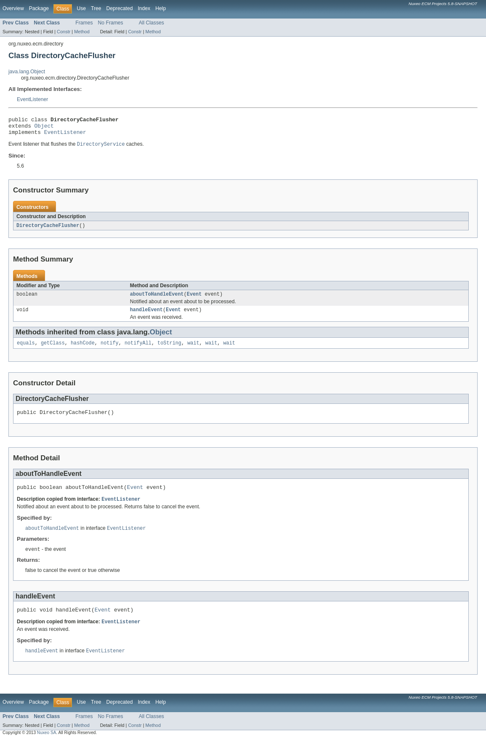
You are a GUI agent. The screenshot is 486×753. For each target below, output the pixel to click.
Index (144, 8)
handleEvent (146, 315)
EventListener (32, 99)
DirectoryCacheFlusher (47, 230)
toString (169, 350)
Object (44, 128)
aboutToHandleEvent (157, 299)
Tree (96, 8)
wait (193, 350)
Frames (84, 23)
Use (81, 8)
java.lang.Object (26, 72)
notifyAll (138, 350)
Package (39, 8)
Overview (13, 8)
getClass (53, 350)
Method (81, 31)
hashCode (83, 350)
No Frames (110, 23)
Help (160, 8)
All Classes (151, 23)
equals (26, 350)
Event (194, 299)
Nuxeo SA (46, 745)
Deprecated (119, 8)
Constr (63, 31)
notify (110, 350)
